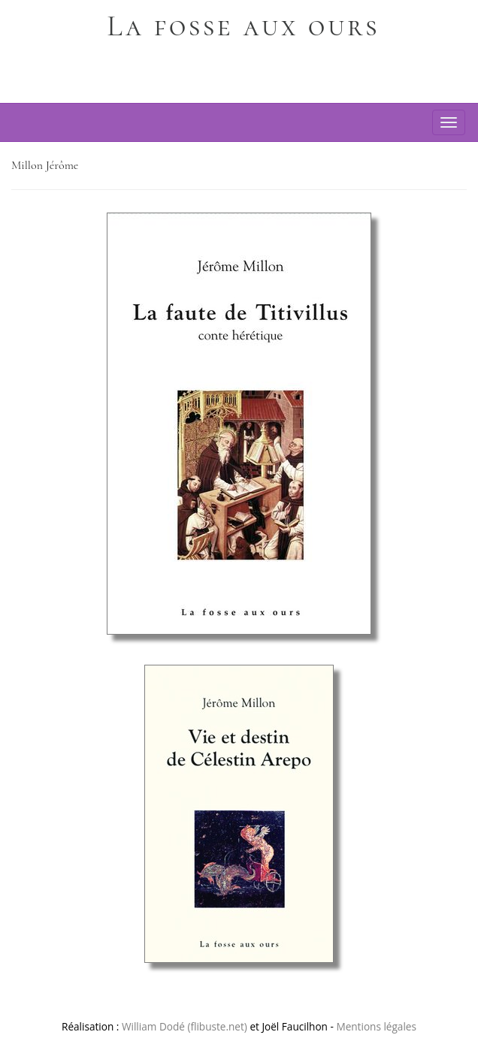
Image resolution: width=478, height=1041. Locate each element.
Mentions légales (376, 1026)
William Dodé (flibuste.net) (184, 1026)
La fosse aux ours (243, 26)
